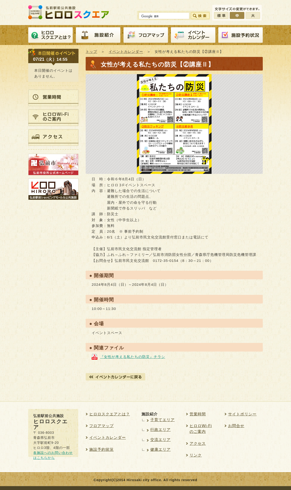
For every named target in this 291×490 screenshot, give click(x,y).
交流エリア (160, 440)
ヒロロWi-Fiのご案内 (201, 429)
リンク (196, 455)
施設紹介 (98, 35)
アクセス (198, 443)
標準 (221, 15)
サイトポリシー (242, 414)
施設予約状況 (101, 449)
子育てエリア (162, 420)
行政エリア (160, 430)
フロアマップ (145, 35)
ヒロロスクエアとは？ (50, 35)
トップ (91, 52)
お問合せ (236, 426)
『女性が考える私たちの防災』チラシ (132, 357)
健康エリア (160, 449)
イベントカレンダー (193, 35)
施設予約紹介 (240, 35)
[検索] (163, 16)
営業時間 (198, 414)
